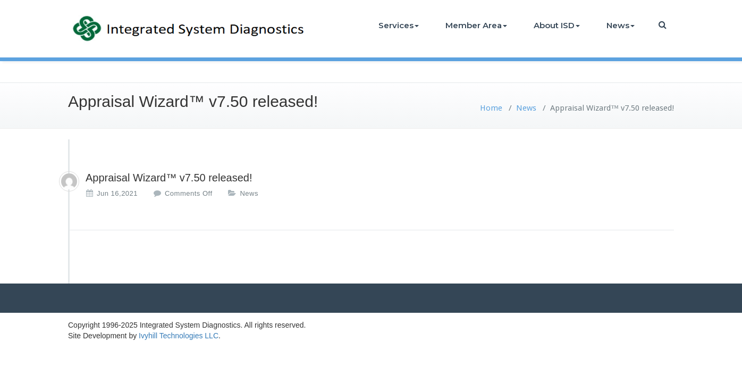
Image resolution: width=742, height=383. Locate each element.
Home (491, 108)
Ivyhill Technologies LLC (178, 335)
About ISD (557, 25)
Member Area (476, 25)
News (620, 25)
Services (398, 25)
